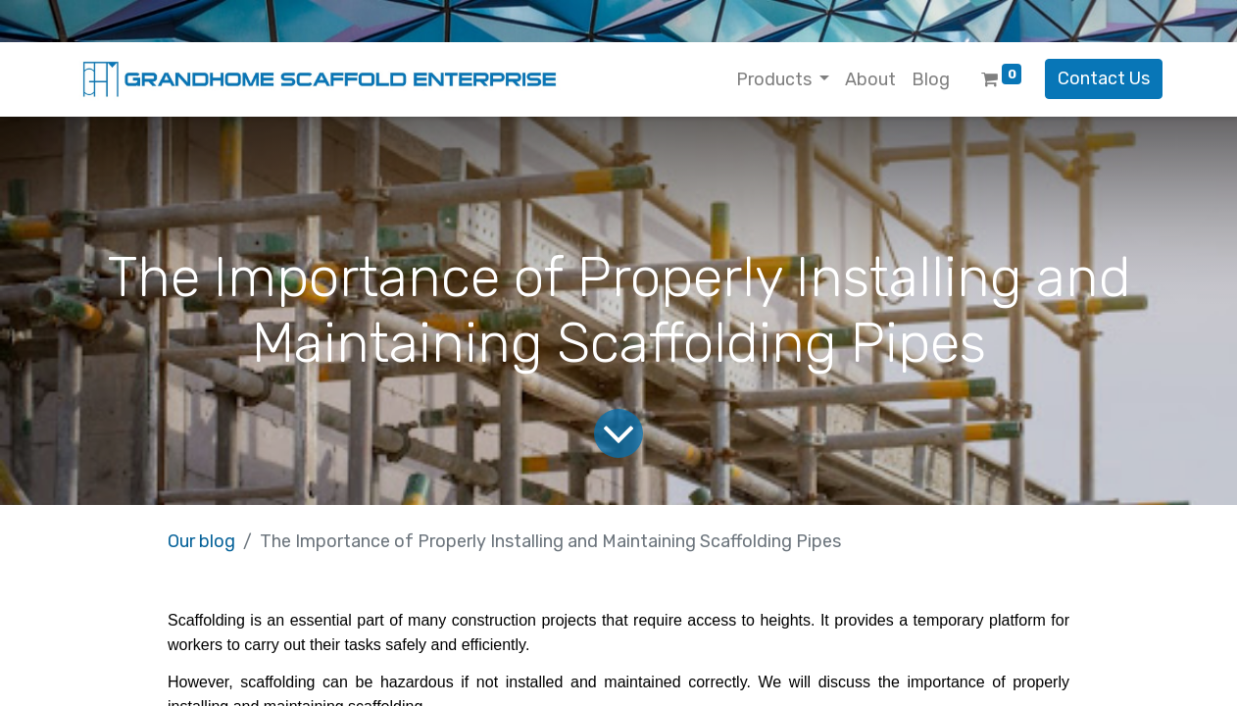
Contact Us (1104, 78)
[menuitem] (870, 80)
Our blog (201, 541)
